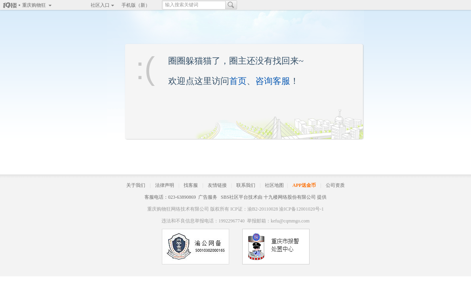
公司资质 (335, 185)
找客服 (191, 185)
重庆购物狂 (34, 5)
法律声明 (164, 185)
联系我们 (245, 185)
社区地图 (274, 185)
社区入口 (100, 5)
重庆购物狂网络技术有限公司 (178, 209)
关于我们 (135, 185)
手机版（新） (136, 5)
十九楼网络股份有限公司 (290, 197)
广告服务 (207, 197)
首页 (238, 81)
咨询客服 (272, 81)
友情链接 (217, 185)
